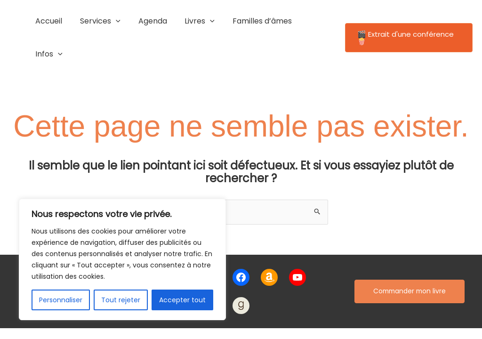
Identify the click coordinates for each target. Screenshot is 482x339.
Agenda (148, 21)
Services (98, 21)
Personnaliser (60, 300)
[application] (114, 21)
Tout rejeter (120, 300)
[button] (407, 21)
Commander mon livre (409, 258)
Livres (192, 21)
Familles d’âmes (251, 21)
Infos (310, 21)
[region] (122, 259)
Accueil (49, 21)
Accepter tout (182, 300)
